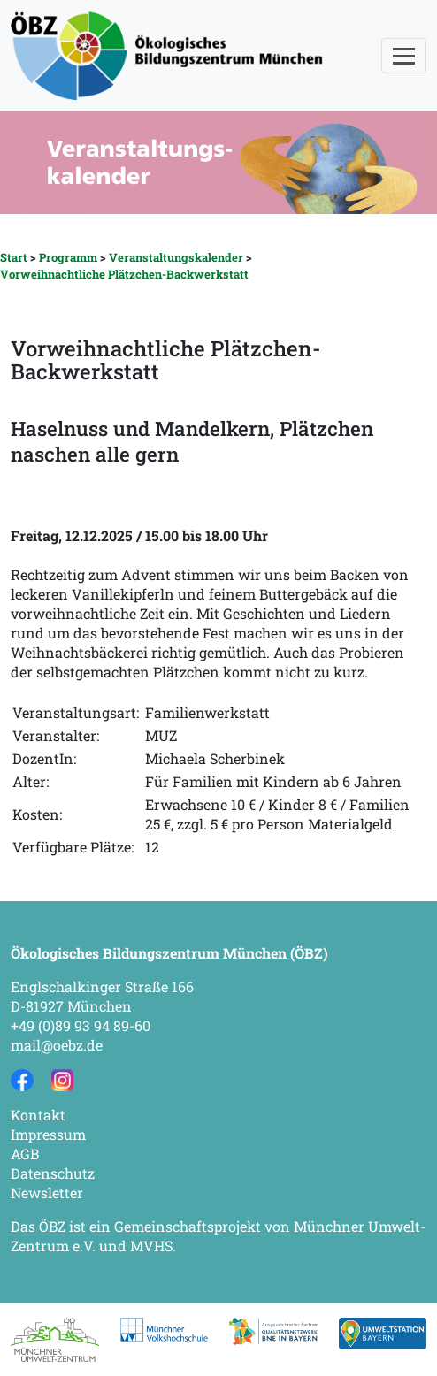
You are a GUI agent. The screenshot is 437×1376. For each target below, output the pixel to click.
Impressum (48, 1134)
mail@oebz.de (57, 1045)
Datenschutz (53, 1173)
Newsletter (47, 1192)
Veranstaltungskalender (176, 257)
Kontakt (38, 1114)
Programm (68, 257)
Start (13, 257)
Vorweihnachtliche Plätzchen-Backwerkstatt (124, 274)
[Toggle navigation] (403, 55)
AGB (25, 1153)
